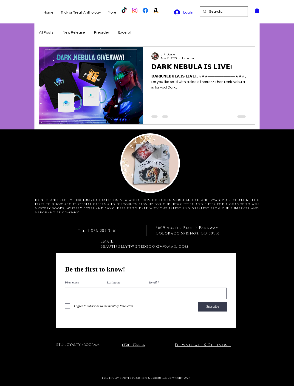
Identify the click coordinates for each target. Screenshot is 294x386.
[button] (257, 10)
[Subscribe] (212, 307)
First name (72, 282)
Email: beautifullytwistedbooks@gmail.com (145, 244)
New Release (74, 32)
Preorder (101, 32)
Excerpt (125, 32)
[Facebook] (145, 10)
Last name (113, 282)
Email (153, 282)
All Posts (46, 32)
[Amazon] (155, 10)
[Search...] (223, 12)
